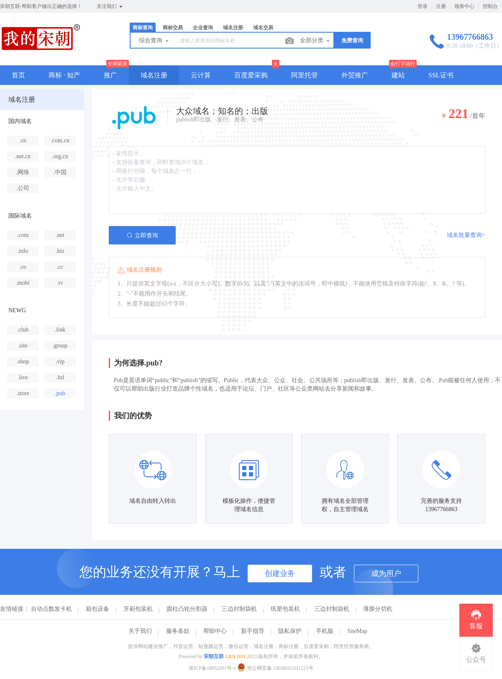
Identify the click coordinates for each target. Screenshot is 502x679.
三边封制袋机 (239, 609)
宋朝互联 (214, 656)
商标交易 (173, 28)
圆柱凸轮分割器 (186, 609)
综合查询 (154, 41)
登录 (422, 6)
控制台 (490, 6)
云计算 (201, 75)
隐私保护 (290, 631)
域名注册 (233, 28)
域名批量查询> (466, 235)
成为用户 (386, 573)
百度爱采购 (251, 75)
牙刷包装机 (138, 609)
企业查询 (203, 28)
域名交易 (263, 28)
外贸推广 (354, 75)
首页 (18, 75)
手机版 (324, 631)
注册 (441, 6)
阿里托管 (304, 75)
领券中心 (464, 6)
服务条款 (178, 631)
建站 (398, 75)
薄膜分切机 (377, 609)
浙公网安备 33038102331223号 (275, 668)
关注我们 (110, 6)
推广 (110, 75)
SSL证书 (440, 75)
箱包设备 (97, 609)
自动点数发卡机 (51, 609)
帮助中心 (215, 631)
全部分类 (315, 41)
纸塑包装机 (285, 609)
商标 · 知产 (64, 75)
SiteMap (357, 631)
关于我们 (140, 631)
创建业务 (280, 573)
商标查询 (143, 28)
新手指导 (252, 631)
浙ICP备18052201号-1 (212, 668)
